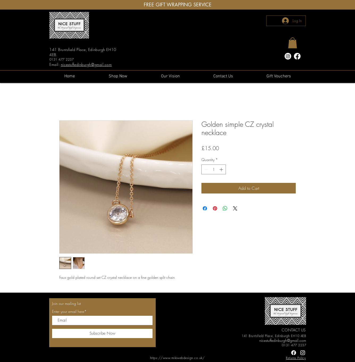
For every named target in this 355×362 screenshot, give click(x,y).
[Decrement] (205, 169)
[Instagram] (288, 56)
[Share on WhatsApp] (225, 208)
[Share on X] (235, 208)
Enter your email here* (69, 311)
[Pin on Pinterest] (215, 208)
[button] (292, 42)
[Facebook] (297, 56)
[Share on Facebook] (205, 208)
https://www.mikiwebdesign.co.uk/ (177, 358)
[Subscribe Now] (102, 333)
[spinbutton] (213, 169)
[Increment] (221, 169)
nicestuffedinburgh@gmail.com (86, 64)
